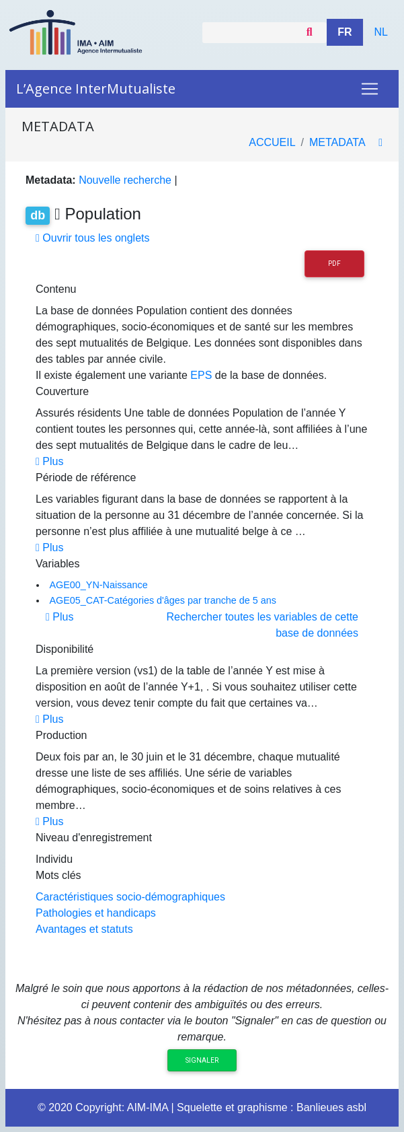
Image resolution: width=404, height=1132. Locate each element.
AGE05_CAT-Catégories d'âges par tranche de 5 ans (162, 600)
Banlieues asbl (331, 1107)
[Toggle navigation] (370, 89)
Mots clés (58, 875)
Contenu (56, 289)
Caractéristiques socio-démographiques (130, 897)
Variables (58, 563)
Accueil (272, 142)
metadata (337, 142)
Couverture (62, 391)
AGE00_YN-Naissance (98, 584)
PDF (334, 263)
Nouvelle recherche (125, 180)
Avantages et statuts (84, 929)
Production (61, 735)
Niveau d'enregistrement (94, 837)
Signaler (202, 1060)
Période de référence (86, 477)
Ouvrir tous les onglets (92, 238)
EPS (201, 375)
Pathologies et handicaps (96, 913)
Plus (49, 461)
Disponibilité (64, 649)
